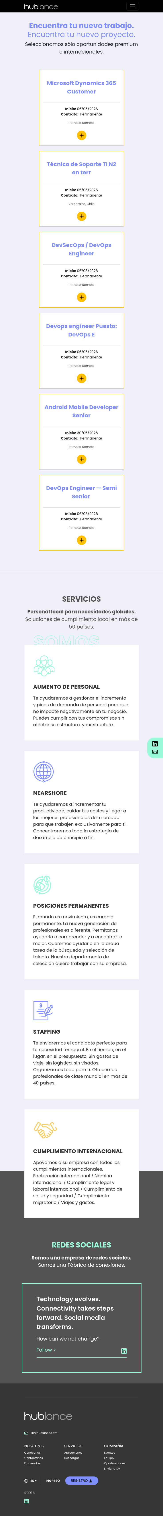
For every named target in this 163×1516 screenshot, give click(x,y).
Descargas (72, 1458)
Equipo (109, 1458)
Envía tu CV (112, 1468)
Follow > (46, 1349)
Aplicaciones (73, 1452)
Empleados (32, 1463)
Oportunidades (115, 1463)
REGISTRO (82, 1480)
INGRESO (53, 1480)
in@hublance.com (40, 1433)
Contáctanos (33, 1458)
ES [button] (29, 1480)
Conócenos (32, 1452)
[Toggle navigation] (132, 6)
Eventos (109, 1452)
